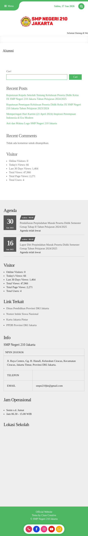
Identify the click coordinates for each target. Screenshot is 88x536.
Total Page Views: (19, 176)
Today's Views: (17, 164)
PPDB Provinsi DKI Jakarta (21, 325)
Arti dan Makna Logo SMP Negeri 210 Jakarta (31, 123)
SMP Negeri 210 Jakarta (45, 519)
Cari (8, 71)
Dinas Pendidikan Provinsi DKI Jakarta (27, 308)
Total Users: (16, 179)
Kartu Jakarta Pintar (17, 319)
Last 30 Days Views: (20, 168)
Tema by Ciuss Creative (44, 515)
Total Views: (16, 172)
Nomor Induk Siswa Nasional (22, 313)
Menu (9, 6)
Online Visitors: (18, 160)
